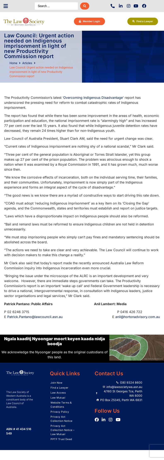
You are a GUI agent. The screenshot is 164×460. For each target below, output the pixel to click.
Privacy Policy (60, 411)
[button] (5, 6)
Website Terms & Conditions (61, 404)
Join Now (56, 382)
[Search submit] (84, 6)
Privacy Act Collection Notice (61, 418)
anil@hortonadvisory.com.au (137, 317)
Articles (27, 63)
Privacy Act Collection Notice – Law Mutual (63, 430)
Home (13, 63)
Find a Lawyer (60, 387)
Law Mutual (58, 397)
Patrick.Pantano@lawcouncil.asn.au (35, 317)
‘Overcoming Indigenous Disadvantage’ (93, 97)
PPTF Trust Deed (61, 439)
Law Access (58, 392)
